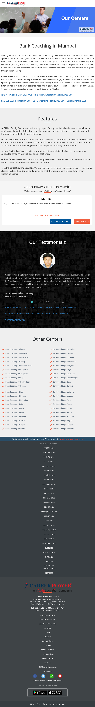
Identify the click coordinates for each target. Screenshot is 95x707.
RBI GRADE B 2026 (49, 484)
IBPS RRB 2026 (49, 502)
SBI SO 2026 (49, 479)
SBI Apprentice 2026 (49, 511)
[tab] (32, 302)
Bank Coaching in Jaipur (14, 412)
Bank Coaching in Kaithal (15, 420)
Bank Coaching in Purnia (62, 408)
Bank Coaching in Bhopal (15, 378)
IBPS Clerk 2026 (49, 498)
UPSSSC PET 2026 (49, 466)
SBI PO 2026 (49, 470)
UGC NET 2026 (48, 568)
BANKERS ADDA (47, 658)
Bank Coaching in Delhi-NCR (64, 353)
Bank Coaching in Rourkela (63, 416)
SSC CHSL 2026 (49, 452)
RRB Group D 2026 (49, 530)
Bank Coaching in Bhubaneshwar (18, 365)
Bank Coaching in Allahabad (16, 353)
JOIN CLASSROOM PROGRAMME (47, 611)
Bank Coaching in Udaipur (63, 424)
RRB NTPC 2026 (49, 525)
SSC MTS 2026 (48, 457)
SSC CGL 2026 (49, 448)
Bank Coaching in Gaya (62, 369)
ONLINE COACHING (47, 615)
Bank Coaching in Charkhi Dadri (17, 382)
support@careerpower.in (70, 439)
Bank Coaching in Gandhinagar (65, 378)
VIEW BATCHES (82, 221)
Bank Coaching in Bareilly (15, 361)
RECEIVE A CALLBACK (60, 221)
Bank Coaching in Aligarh (15, 349)
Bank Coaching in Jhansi (14, 408)
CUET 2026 (49, 548)
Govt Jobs (47, 645)
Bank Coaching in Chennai (15, 386)
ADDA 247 (47, 663)
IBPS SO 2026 (49, 507)
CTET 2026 (49, 561)
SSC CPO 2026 (48, 534)
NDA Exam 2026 (49, 552)
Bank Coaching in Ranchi (62, 412)
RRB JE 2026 (49, 520)
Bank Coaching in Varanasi (63, 428)
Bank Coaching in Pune (62, 400)
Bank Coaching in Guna (62, 382)
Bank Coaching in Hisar (14, 392)
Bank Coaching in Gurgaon (63, 365)
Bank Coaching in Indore (15, 404)
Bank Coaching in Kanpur (15, 424)
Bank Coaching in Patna (62, 404)
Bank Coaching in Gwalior (63, 386)
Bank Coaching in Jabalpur (15, 416)
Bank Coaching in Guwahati (63, 374)
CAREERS (47, 628)
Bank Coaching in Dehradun (64, 349)
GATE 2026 (49, 557)
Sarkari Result (47, 671)
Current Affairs (47, 641)
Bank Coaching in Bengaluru (16, 374)
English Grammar (47, 650)
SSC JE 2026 (49, 461)
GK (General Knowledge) (47, 667)
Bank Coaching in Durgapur (63, 357)
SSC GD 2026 (49, 539)
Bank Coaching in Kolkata (15, 428)
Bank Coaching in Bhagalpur (16, 369)
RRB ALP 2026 (49, 516)
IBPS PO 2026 (49, 493)
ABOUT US (47, 637)
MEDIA (47, 632)
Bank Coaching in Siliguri (62, 420)
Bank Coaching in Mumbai (63, 396)
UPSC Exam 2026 (48, 543)
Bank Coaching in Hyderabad (16, 400)
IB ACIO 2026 (49, 565)
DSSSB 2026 (49, 489)
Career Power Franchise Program (47, 680)
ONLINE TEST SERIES (47, 619)
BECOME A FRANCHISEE (47, 624)
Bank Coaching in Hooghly (15, 396)
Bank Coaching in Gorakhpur (64, 361)
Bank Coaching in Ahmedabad (17, 357)
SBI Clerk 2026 (48, 475)
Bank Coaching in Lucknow (63, 392)
